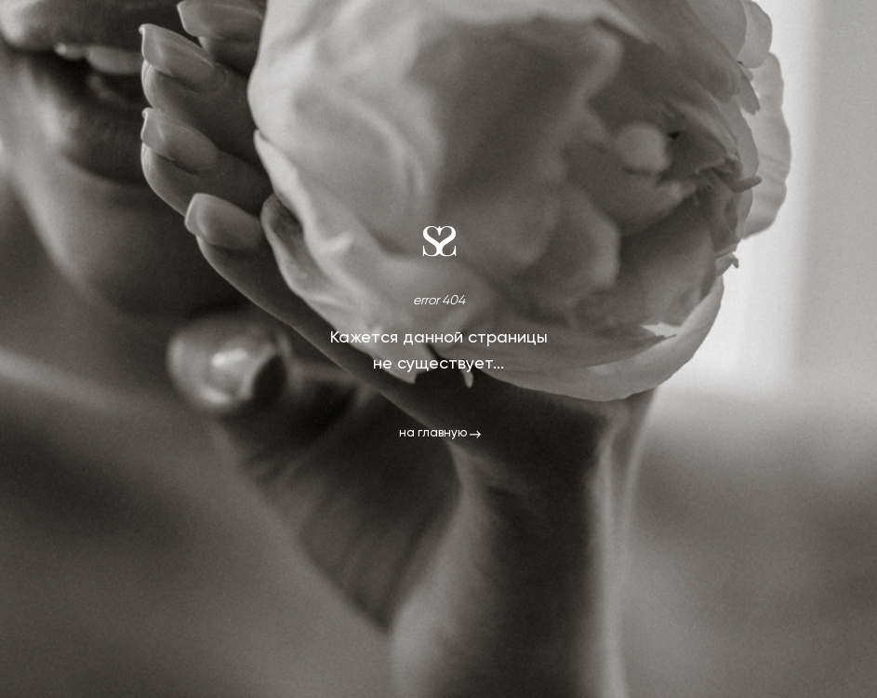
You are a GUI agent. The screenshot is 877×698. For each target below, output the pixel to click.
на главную (433, 433)
